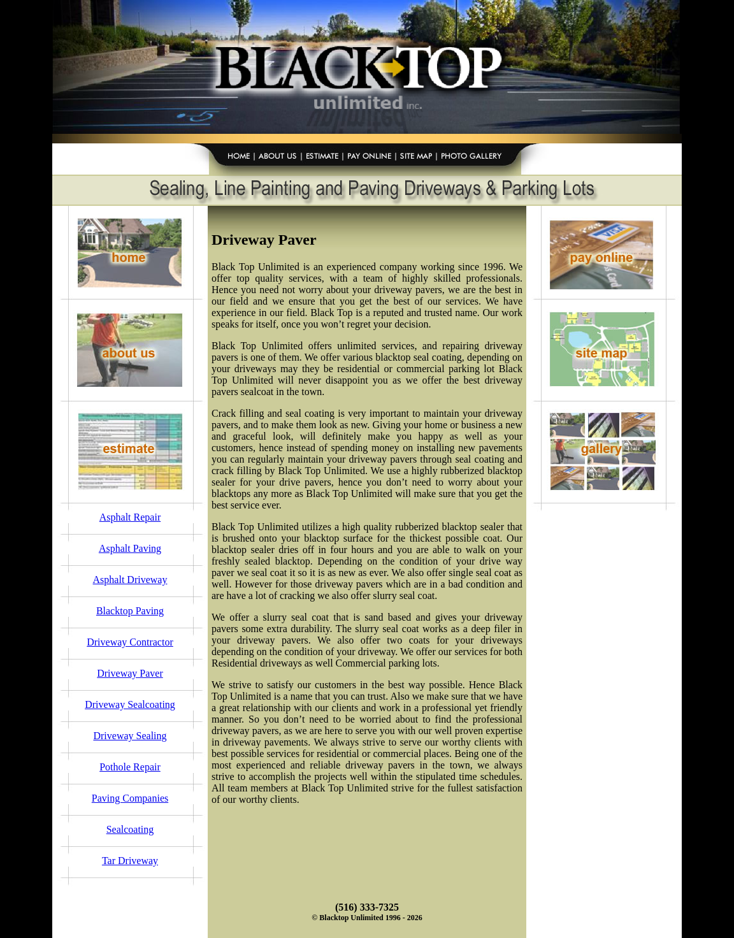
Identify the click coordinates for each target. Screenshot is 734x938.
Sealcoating (130, 829)
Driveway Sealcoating (130, 704)
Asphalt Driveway (130, 579)
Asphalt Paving (130, 548)
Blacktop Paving (130, 610)
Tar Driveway (130, 860)
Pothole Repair (130, 766)
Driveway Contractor (130, 642)
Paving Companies (130, 798)
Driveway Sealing (129, 735)
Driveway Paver (130, 673)
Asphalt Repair (130, 517)
